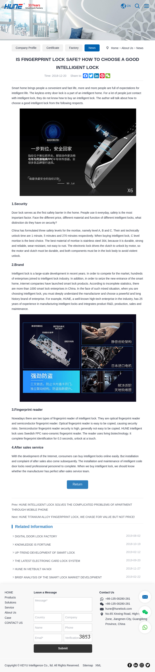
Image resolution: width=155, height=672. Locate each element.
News (139, 48)
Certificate (52, 48)
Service (9, 607)
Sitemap (88, 665)
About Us (127, 48)
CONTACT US (14, 622)
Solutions (10, 602)
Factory (74, 48)
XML (98, 665)
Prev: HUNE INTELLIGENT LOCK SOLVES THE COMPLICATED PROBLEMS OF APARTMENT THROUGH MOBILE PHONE (72, 518)
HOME (9, 592)
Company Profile (26, 48)
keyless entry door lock (49, 99)
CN (126, 6)
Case (8, 617)
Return (77, 488)
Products (10, 597)
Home (114, 48)
